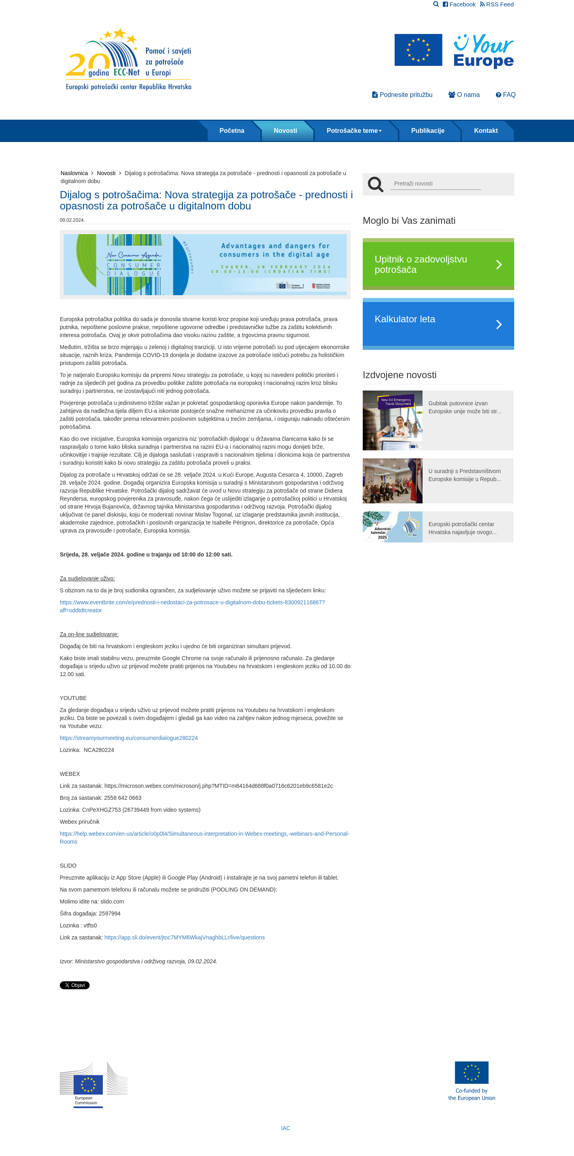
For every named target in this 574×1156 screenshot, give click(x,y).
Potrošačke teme (354, 130)
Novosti (285, 130)
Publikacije (428, 130)
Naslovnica (77, 173)
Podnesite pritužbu (402, 94)
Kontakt (486, 130)
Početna (232, 130)
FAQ (506, 94)
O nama (464, 94)
